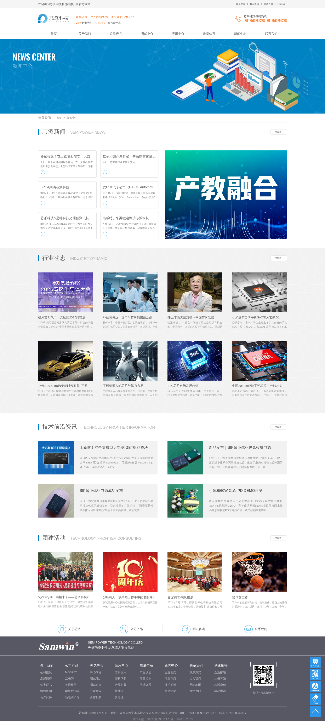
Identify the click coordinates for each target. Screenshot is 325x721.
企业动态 (170, 659)
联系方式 (238, 4)
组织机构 (46, 678)
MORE (278, 119)
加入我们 (195, 665)
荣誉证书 (46, 672)
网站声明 (195, 678)
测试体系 (145, 672)
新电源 (119, 684)
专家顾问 (96, 678)
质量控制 (145, 665)
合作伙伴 (46, 684)
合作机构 (96, 684)
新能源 (119, 678)
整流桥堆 (71, 672)
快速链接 (221, 652)
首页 (54, 33)
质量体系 (209, 33)
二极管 (69, 665)
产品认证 (145, 659)
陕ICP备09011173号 (160, 706)
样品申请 (252, 4)
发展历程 (46, 665)
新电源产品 (72, 684)
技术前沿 (170, 672)
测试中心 (147, 33)
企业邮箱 (220, 659)
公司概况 (46, 659)
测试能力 (96, 665)
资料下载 (120, 665)
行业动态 (170, 665)
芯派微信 (220, 672)
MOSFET (71, 659)
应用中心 (178, 33)
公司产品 (116, 33)
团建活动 (170, 678)
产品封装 (120, 672)
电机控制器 (72, 678)
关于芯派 (69, 616)
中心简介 (96, 659)
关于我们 (85, 33)
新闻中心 (240, 33)
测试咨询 (267, 4)
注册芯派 (220, 665)
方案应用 (120, 659)
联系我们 (271, 33)
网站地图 (195, 672)
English (281, 4)
